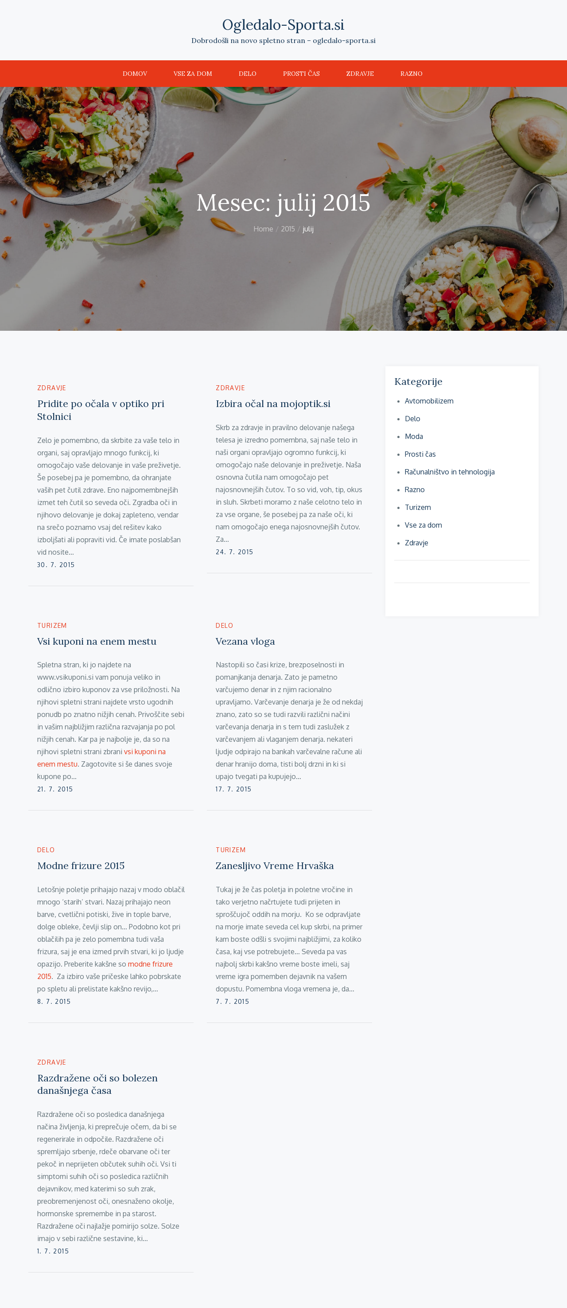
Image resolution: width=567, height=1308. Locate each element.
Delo (247, 74)
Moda (414, 436)
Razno (411, 74)
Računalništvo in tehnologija (450, 471)
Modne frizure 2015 (80, 865)
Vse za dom (193, 74)
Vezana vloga (245, 641)
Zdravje (360, 74)
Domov (135, 74)
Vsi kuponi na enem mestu (96, 641)
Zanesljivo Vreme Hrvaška (275, 865)
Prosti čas (301, 74)
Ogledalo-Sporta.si (283, 25)
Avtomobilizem (429, 400)
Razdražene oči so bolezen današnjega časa (97, 1084)
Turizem (52, 625)
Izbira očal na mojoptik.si (273, 403)
